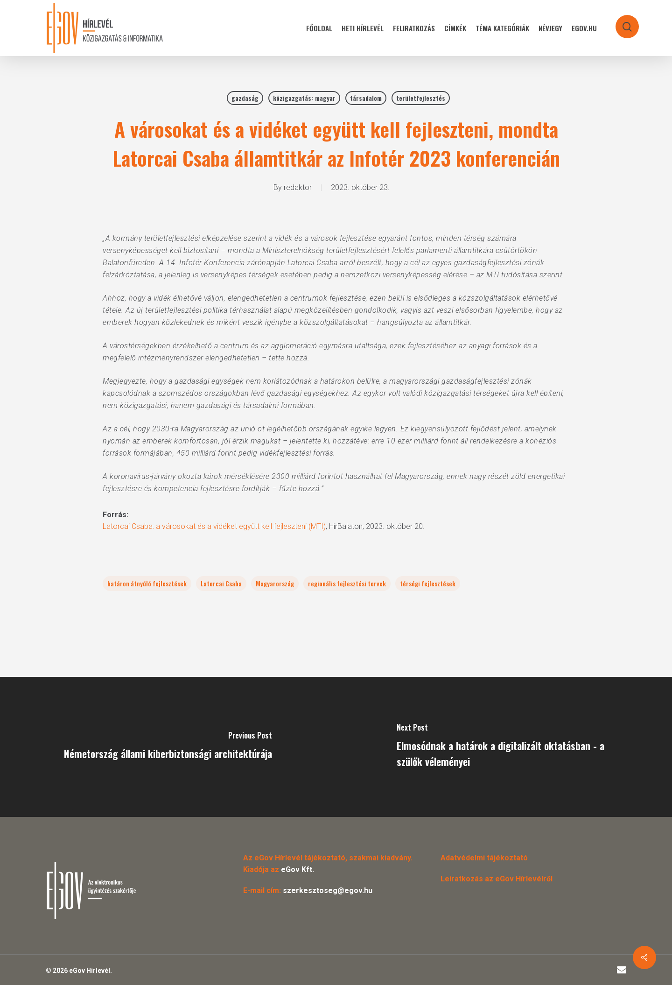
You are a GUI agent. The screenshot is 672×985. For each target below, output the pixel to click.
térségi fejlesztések (427, 583)
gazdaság (245, 98)
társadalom (366, 98)
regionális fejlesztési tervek (347, 583)
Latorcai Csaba (221, 583)
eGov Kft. (297, 869)
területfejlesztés (420, 98)
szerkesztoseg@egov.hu (327, 890)
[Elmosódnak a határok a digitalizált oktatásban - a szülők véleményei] (504, 747)
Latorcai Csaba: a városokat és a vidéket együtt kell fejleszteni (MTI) (214, 526)
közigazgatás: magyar (304, 98)
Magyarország (275, 583)
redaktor (298, 187)
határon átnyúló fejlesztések (147, 583)
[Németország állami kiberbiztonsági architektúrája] (168, 747)
